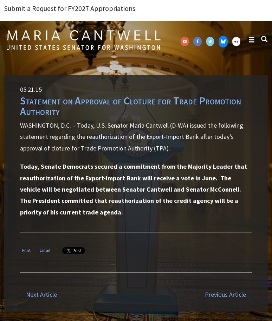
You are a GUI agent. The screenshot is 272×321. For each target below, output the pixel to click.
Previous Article (225, 294)
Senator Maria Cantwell (83, 39)
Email (45, 250)
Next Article (41, 294)
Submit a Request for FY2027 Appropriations (69, 8)
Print (26, 250)
